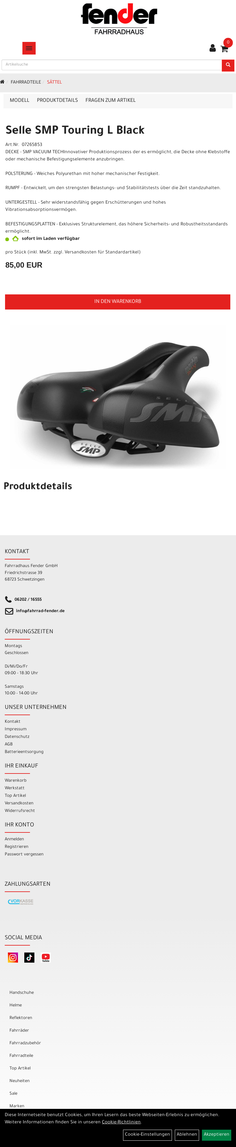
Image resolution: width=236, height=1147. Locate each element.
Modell (19, 101)
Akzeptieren (216, 1135)
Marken (16, 1106)
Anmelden (14, 839)
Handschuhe (21, 993)
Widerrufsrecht (20, 811)
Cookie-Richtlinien (121, 1122)
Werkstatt (15, 788)
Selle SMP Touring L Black (75, 131)
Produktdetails (57, 101)
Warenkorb (16, 781)
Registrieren (16, 847)
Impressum (16, 729)
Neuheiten (19, 1081)
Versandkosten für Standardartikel (102, 252)
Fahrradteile (26, 82)
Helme (15, 1005)
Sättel (54, 82)
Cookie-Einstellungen (147, 1135)
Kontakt (13, 722)
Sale (13, 1094)
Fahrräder (19, 1030)
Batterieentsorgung (24, 752)
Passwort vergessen (24, 854)
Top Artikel (15, 796)
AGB (9, 744)
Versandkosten (19, 803)
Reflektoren (20, 1018)
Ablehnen (187, 1135)
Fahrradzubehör (25, 1043)
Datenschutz (17, 737)
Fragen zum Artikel (111, 101)
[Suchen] (228, 66)
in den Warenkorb (117, 302)
